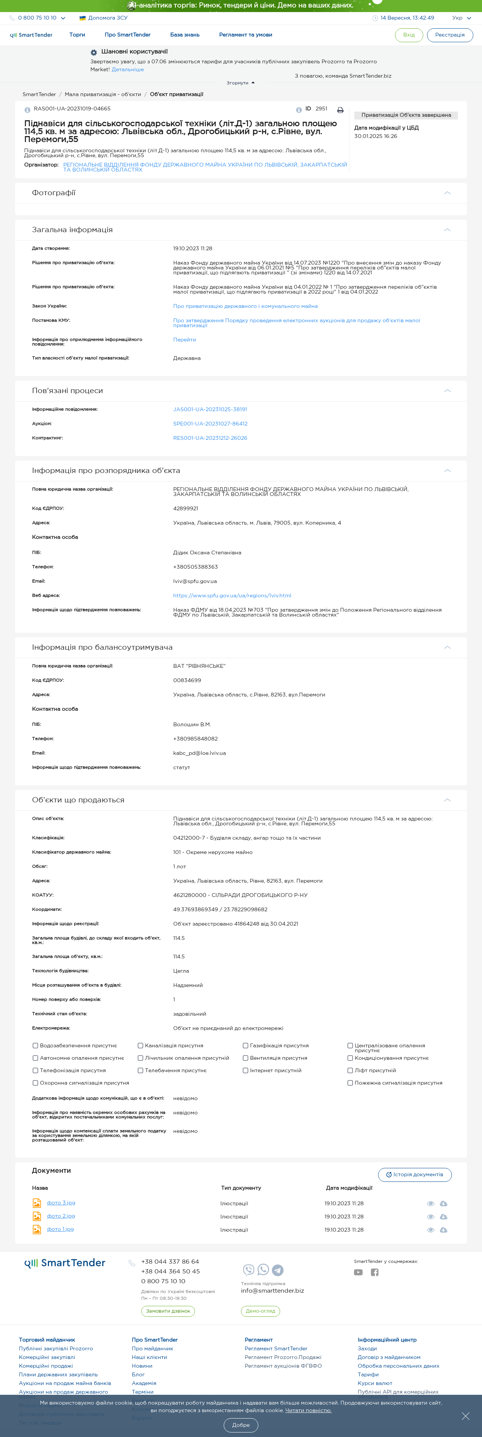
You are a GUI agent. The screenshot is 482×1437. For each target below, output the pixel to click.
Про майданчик (152, 1349)
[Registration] (450, 35)
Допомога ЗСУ (103, 18)
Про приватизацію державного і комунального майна (245, 306)
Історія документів (414, 1174)
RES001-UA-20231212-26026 (210, 438)
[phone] (170, 1262)
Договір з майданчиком (389, 1357)
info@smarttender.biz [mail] (272, 1291)
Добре (241, 1425)
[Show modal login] (408, 35)
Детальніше (128, 69)
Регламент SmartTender (276, 1349)
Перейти (184, 340)
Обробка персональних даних (398, 1366)
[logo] (65, 1263)
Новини (142, 1366)
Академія (144, 1383)
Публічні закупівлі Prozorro (56, 1349)
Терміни (143, 1392)
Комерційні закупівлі (47, 1357)
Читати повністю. (308, 1410)
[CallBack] (168, 1311)
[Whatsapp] (262, 1274)
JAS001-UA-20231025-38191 (210, 409)
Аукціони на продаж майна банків (65, 1383)
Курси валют (375, 1383)
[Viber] (248, 1273)
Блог (138, 1375)
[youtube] (358, 1274)
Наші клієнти (149, 1357)
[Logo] (31, 35)
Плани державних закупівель (58, 1375)
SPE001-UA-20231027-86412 (210, 424)
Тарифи (368, 1375)
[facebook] (374, 1274)
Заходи (367, 1349)
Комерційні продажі (46, 1366)
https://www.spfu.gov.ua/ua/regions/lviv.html (232, 596)
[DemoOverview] (260, 1311)
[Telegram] (277, 1273)
